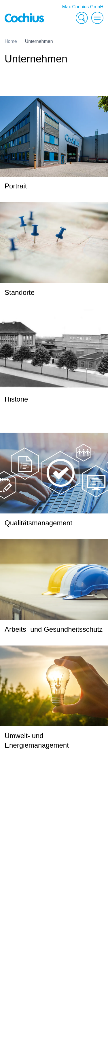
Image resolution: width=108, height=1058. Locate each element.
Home (11, 41)
